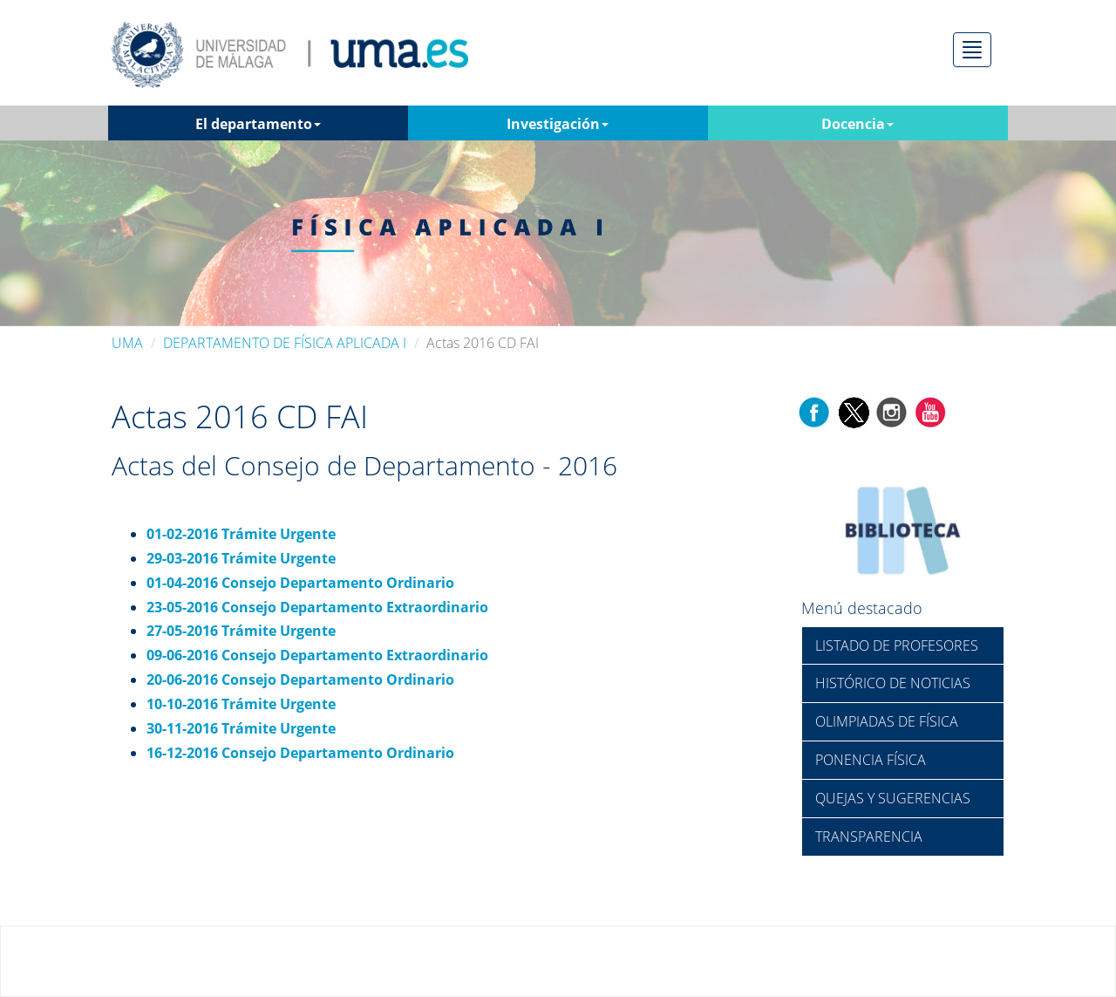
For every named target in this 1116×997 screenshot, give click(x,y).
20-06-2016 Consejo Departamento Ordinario (300, 679)
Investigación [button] (558, 123)
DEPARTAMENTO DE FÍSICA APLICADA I (284, 342)
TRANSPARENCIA (868, 836)
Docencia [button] (857, 123)
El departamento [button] (258, 123)
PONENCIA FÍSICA (870, 759)
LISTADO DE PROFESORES (896, 645)
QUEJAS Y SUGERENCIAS (892, 798)
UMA (127, 342)
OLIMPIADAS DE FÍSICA (886, 721)
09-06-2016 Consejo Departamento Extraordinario (317, 655)
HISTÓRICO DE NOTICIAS (892, 683)
